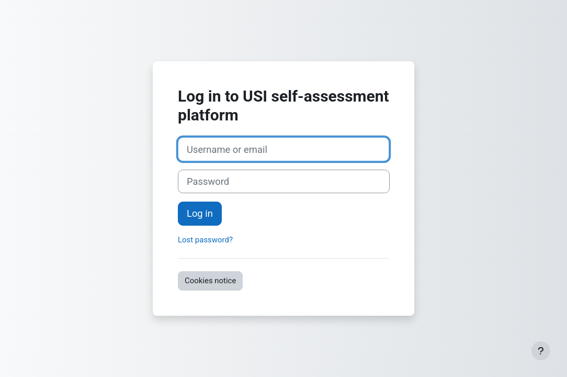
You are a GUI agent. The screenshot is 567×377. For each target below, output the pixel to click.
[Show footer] (540, 350)
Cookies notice (210, 280)
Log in (200, 213)
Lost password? (205, 240)
